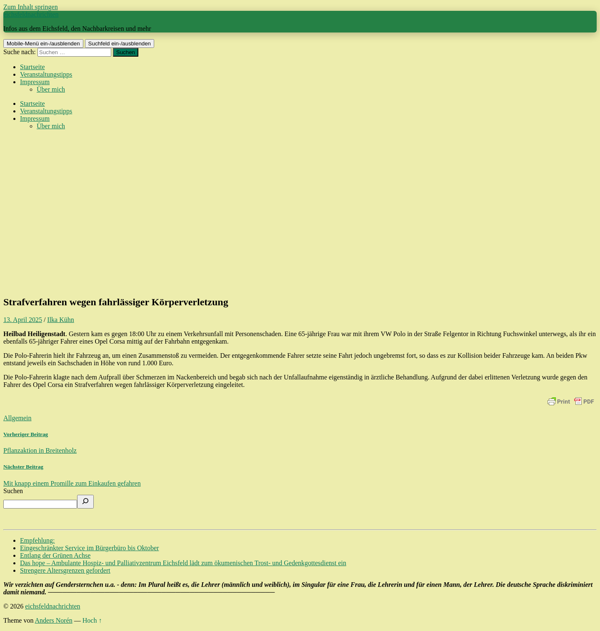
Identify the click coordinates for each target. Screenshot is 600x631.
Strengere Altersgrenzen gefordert (65, 570)
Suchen (13, 490)
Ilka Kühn (60, 319)
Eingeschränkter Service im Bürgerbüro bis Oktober (89, 547)
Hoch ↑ (92, 620)
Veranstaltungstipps (46, 74)
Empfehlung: (37, 540)
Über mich (51, 89)
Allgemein (17, 417)
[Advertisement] (300, 230)
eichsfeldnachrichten (30, 14)
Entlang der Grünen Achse (55, 555)
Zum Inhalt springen (30, 6)
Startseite (32, 66)
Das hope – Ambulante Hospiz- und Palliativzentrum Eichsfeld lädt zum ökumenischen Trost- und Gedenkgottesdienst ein (183, 562)
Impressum (35, 81)
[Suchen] (85, 502)
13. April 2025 (22, 319)
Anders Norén (53, 620)
